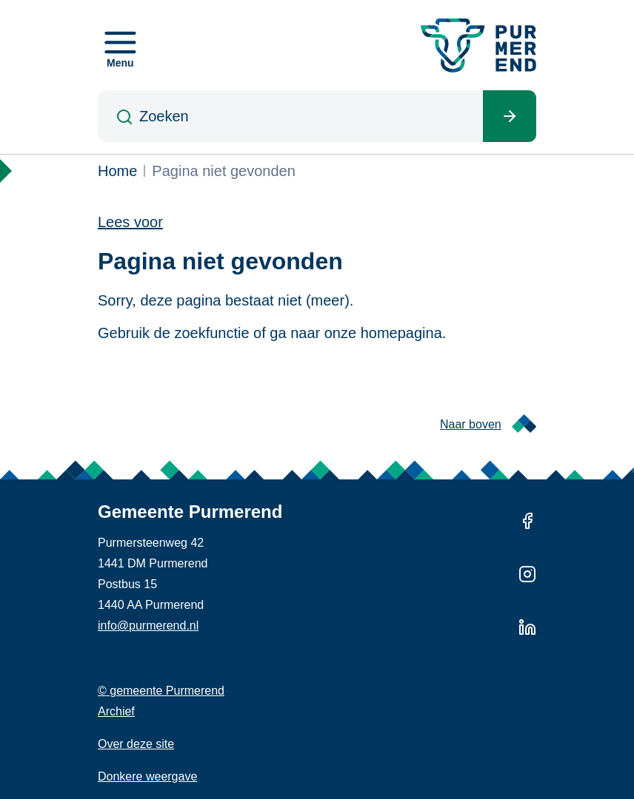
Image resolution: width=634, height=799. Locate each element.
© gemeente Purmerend (161, 690)
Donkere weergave (147, 776)
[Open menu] (120, 45)
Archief (116, 711)
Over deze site (136, 744)
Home (117, 171)
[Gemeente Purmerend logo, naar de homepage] (478, 45)
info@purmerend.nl (148, 625)
